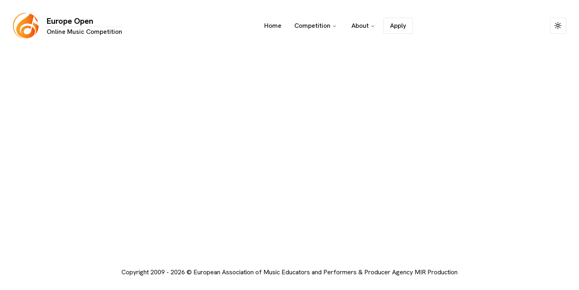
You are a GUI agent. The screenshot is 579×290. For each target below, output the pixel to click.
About (363, 25)
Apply (398, 25)
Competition (315, 25)
